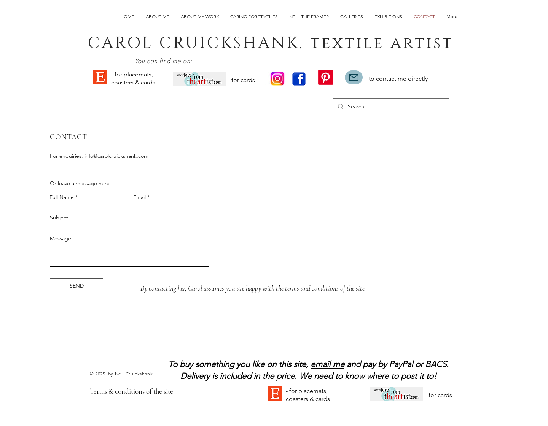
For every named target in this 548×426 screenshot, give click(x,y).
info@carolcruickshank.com (116, 156)
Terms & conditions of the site (131, 391)
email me (327, 364)
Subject (59, 217)
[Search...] (390, 107)
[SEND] (76, 285)
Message (60, 238)
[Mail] (354, 77)
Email (139, 197)
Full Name (61, 197)
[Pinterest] (325, 77)
